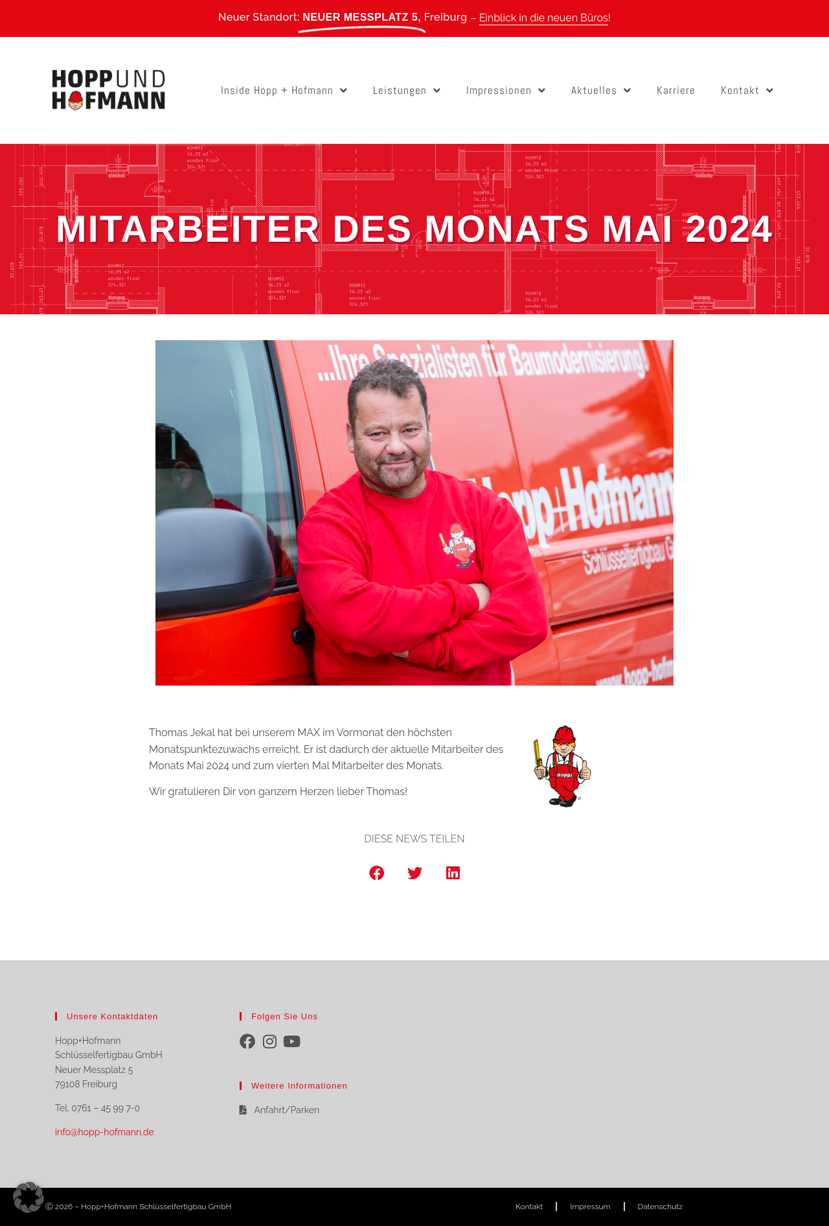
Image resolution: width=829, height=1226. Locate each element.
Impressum (590, 1206)
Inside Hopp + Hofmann (284, 90)
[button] (377, 873)
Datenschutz (660, 1206)
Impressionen (506, 90)
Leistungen (407, 90)
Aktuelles (601, 90)
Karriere (676, 90)
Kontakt (747, 90)
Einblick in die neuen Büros (543, 18)
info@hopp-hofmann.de (104, 1132)
